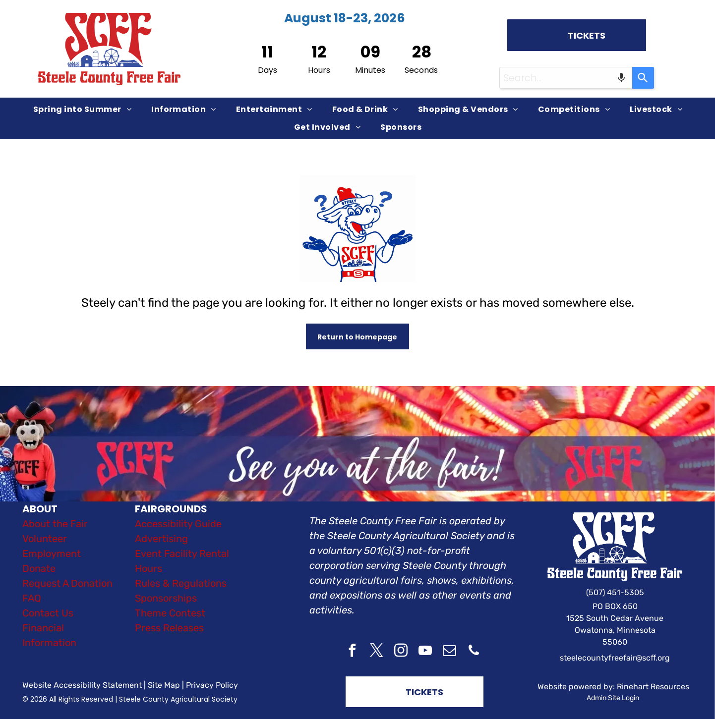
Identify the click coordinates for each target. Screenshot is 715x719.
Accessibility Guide (178, 524)
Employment (51, 553)
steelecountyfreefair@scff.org (615, 658)
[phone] (474, 652)
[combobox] (565, 78)
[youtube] (425, 652)
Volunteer (44, 539)
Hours (148, 568)
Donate (39, 568)
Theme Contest (170, 613)
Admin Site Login (613, 698)
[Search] (643, 78)
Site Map (164, 685)
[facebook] (352, 652)
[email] (450, 652)
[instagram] (401, 652)
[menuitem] (82, 109)
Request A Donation (67, 583)
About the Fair (55, 524)
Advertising (161, 539)
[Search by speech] (621, 77)
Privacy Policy (212, 685)
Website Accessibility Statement (82, 685)
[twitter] (377, 652)
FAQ (31, 598)
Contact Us (47, 613)
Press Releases (169, 628)
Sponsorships (166, 598)
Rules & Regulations (181, 583)
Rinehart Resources (653, 686)
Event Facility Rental (182, 553)
